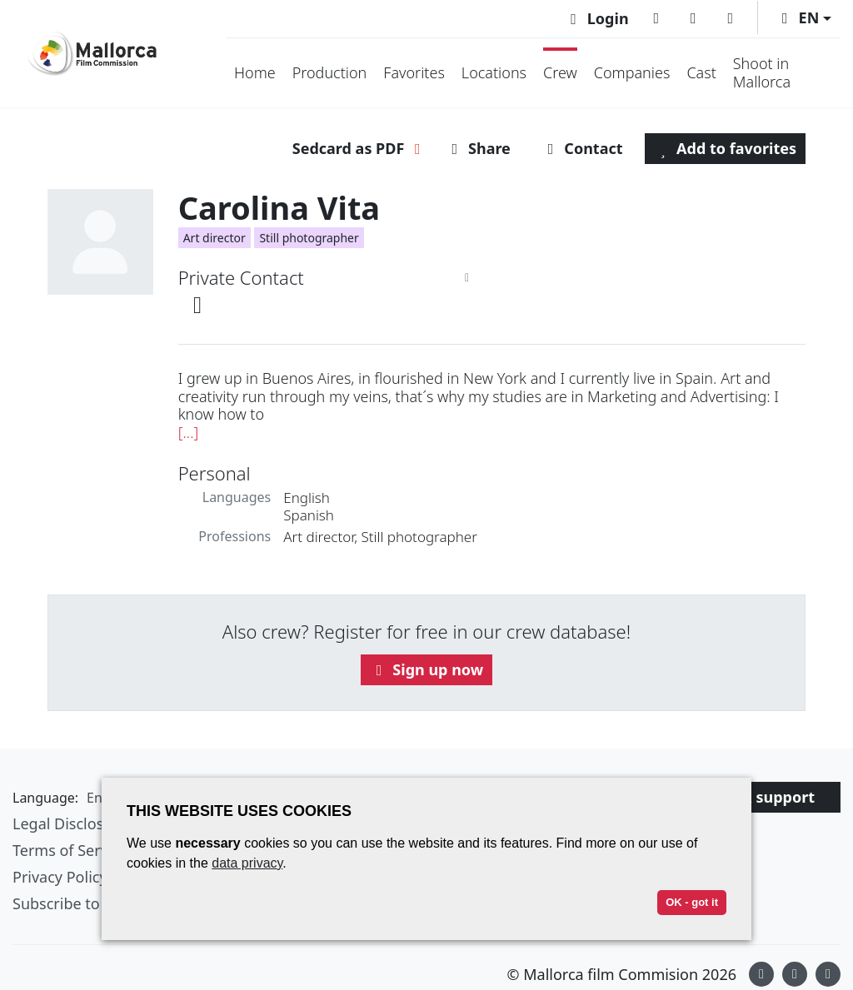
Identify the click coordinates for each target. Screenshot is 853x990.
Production (329, 72)
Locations (493, 72)
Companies (632, 72)
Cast (701, 72)
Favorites (414, 72)
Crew (560, 72)
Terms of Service (69, 850)
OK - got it (692, 902)
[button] (803, 18)
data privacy (247, 863)
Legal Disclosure (69, 823)
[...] (188, 432)
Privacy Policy (59, 877)
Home (255, 72)
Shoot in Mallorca (762, 72)
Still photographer (308, 238)
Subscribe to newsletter (94, 903)
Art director (214, 238)
